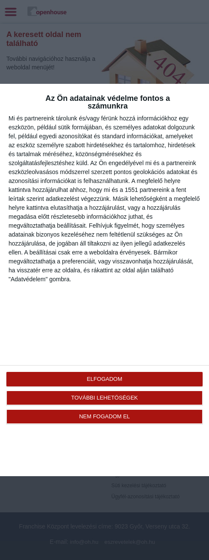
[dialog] (104, 280)
